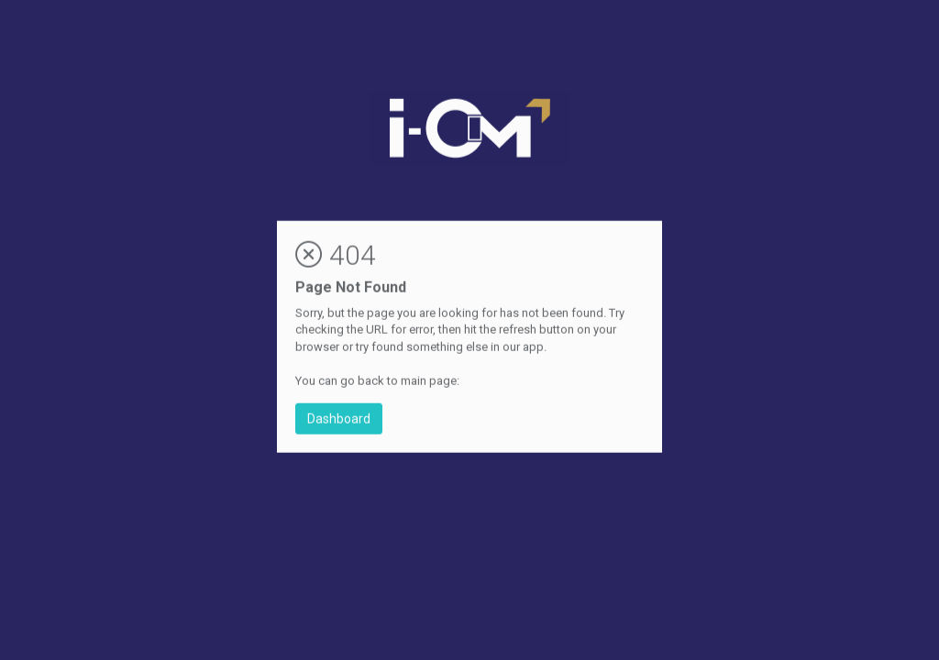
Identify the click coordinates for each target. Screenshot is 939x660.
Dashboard (338, 419)
